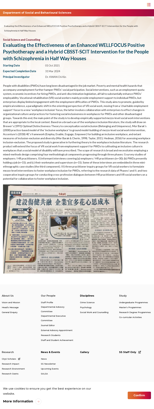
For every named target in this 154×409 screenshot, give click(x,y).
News (44, 358)
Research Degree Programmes (135, 312)
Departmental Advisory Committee (52, 309)
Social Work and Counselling (94, 312)
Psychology (86, 307)
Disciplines (87, 295)
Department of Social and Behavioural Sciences (37, 12)
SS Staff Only (130, 351)
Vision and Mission (11, 302)
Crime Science (87, 302)
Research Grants (10, 372)
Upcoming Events (50, 367)
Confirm (139, 395)
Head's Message (10, 307)
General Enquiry (9, 312)
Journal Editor (48, 325)
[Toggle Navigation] (148, 4)
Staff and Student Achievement (57, 339)
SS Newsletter (48, 363)
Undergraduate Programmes (133, 302)
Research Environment (13, 367)
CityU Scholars (11, 358)
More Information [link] (17, 401)
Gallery (84, 351)
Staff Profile (47, 302)
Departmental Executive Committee (53, 318)
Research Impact (10, 363)
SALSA (44, 372)
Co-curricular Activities (130, 316)
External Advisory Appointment (56, 330)
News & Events (50, 351)
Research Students (50, 334)
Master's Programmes (130, 307)
